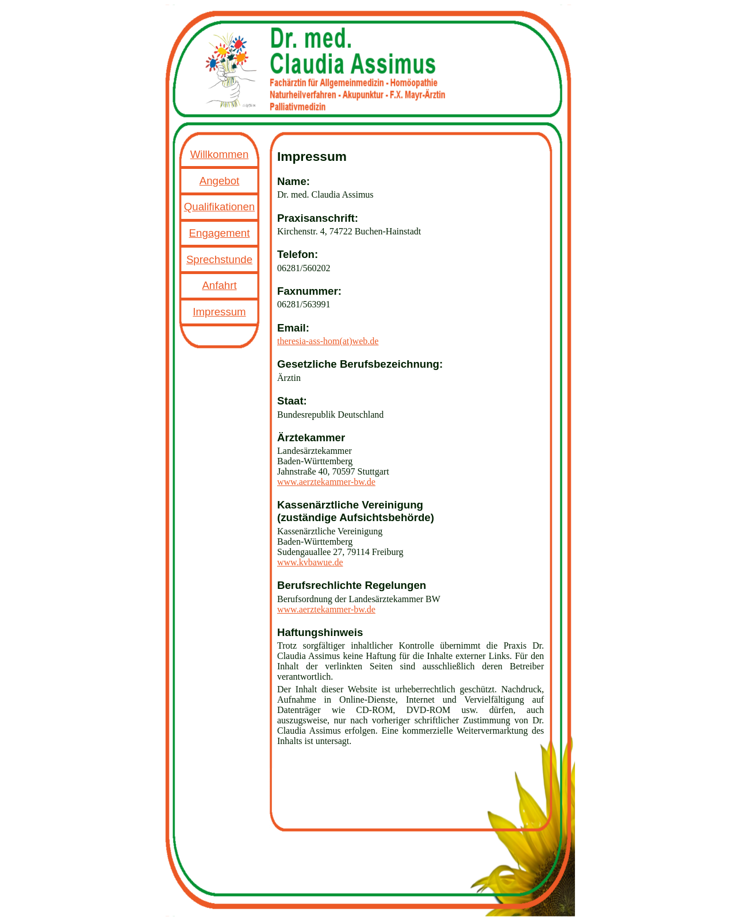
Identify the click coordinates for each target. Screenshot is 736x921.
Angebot (220, 181)
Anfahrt (219, 285)
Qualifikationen (219, 207)
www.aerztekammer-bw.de (326, 482)
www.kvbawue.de (310, 562)
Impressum (219, 312)
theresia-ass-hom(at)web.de (327, 341)
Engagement (219, 233)
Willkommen (219, 154)
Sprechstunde (219, 259)
